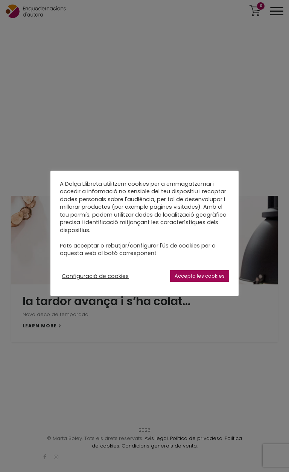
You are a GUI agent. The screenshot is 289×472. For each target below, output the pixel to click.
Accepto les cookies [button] (200, 276)
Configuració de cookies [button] (95, 276)
